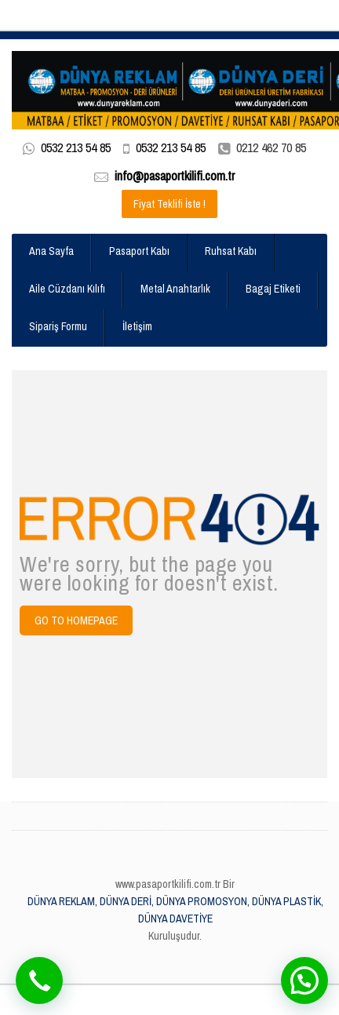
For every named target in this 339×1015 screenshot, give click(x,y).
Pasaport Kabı (139, 251)
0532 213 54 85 (76, 147)
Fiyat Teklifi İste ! (169, 204)
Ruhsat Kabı (231, 251)
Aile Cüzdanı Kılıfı (67, 289)
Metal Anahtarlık (175, 289)
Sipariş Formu (58, 326)
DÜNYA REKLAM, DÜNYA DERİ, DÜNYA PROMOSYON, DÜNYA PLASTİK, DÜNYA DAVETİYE (175, 910)
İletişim (137, 326)
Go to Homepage (76, 620)
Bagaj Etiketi (273, 289)
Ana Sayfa (51, 251)
